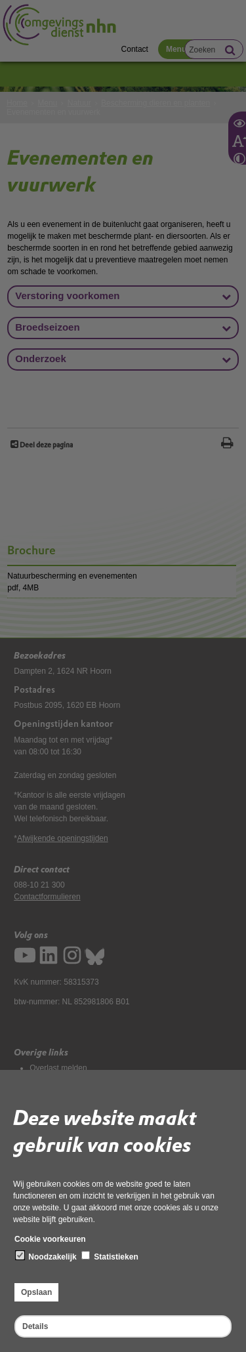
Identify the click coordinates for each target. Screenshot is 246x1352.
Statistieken (109, 1256)
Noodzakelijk (46, 1256)
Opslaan (36, 1292)
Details (35, 1326)
